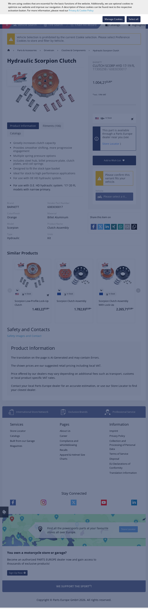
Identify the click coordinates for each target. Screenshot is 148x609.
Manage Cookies (114, 19)
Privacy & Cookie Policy (81, 10)
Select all (133, 19)
